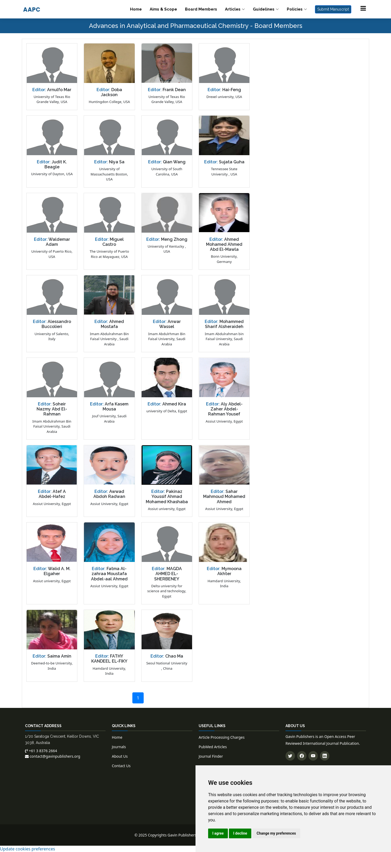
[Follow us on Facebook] (302, 756)
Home (136, 9)
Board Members (201, 9)
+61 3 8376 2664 (41, 750)
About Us (120, 756)
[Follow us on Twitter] (290, 756)
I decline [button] (240, 833)
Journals (119, 746)
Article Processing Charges (221, 737)
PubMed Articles (213, 746)
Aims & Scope (163, 9)
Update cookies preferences (27, 849)
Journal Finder (211, 756)
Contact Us (121, 765)
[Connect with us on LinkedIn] (324, 756)
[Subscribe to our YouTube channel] (313, 756)
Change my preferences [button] (276, 833)
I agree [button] (218, 833)
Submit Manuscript (333, 9)
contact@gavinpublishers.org (52, 756)
